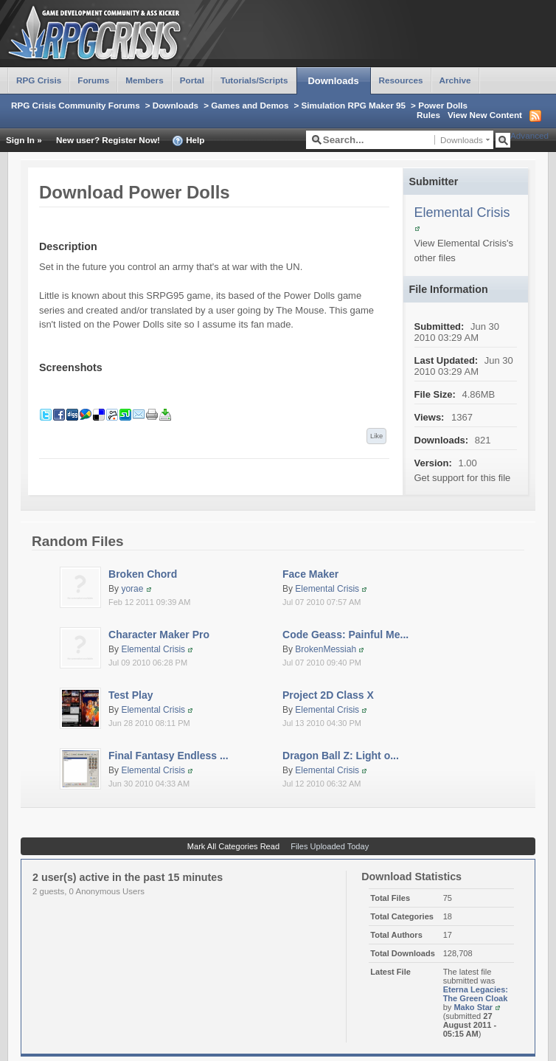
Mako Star (473, 1007)
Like (376, 436)
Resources (401, 80)
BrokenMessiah (325, 649)
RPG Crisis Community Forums (75, 105)
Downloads (333, 80)
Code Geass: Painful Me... (345, 634)
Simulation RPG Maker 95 (354, 105)
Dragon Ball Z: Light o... (340, 755)
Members (144, 80)
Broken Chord (142, 574)
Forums (93, 80)
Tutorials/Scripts (254, 80)
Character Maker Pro (158, 634)
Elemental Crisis (462, 212)
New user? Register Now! (108, 140)
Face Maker (310, 574)
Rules (428, 115)
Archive (455, 80)
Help (188, 141)
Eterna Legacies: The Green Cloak (475, 994)
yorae (132, 589)
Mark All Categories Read (233, 846)
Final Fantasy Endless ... (168, 755)
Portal (192, 80)
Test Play (130, 695)
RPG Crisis (38, 80)
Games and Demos (249, 105)
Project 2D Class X (328, 695)
